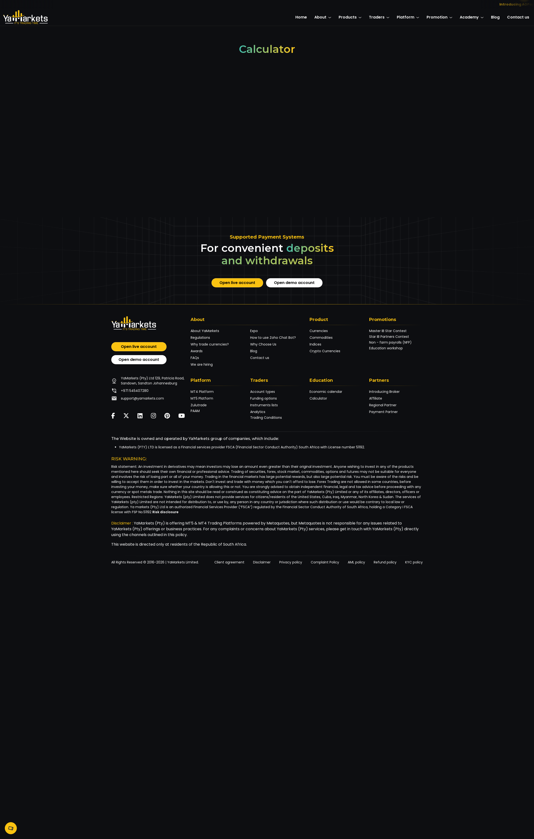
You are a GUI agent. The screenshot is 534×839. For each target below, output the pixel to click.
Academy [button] (472, 17)
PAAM (195, 410)
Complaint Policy (325, 562)
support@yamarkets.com (142, 398)
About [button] (322, 17)
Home (301, 17)
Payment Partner (383, 411)
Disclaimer (262, 562)
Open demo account (294, 282)
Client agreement (229, 562)
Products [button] (350, 17)
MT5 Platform (202, 398)
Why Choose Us (263, 344)
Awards (197, 351)
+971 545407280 (135, 390)
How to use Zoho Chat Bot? (273, 337)
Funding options (263, 398)
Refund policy (385, 562)
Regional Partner (383, 405)
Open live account (237, 282)
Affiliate (375, 398)
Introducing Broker (384, 391)
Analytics (257, 411)
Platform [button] (408, 17)
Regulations (200, 337)
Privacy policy (290, 562)
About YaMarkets (205, 330)
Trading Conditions (266, 417)
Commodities (321, 337)
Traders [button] (379, 17)
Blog (495, 17)
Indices (315, 344)
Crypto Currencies (325, 351)
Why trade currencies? (210, 344)
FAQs (195, 357)
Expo (254, 330)
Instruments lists (264, 405)
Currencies (319, 330)
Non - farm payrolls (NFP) (390, 342)
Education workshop (386, 348)
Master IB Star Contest (388, 330)
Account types (262, 391)
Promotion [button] (439, 17)
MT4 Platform (202, 391)
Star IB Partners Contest (389, 336)
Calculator (318, 398)
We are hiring (202, 364)
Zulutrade (199, 405)
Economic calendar (326, 391)
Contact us (518, 17)
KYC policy (414, 562)
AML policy (356, 562)
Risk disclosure (165, 512)
